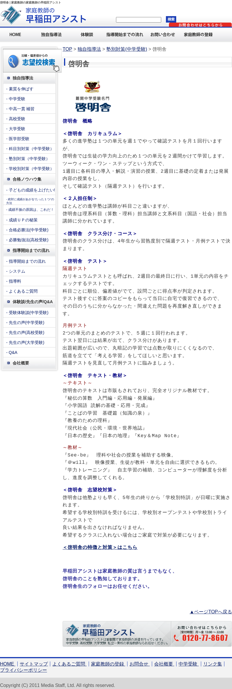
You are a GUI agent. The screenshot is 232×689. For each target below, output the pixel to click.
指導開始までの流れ (126, 34)
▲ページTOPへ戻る (211, 608)
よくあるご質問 (69, 660)
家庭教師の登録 (199, 34)
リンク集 (212, 660)
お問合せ (139, 660)
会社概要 (164, 660)
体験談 (88, 34)
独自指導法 (52, 34)
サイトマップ (34, 660)
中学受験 (189, 660)
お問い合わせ (164, 34)
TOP (67, 49)
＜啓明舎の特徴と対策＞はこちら (100, 543)
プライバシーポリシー (23, 666)
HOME (7, 660)
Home (17, 34)
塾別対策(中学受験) (126, 49)
